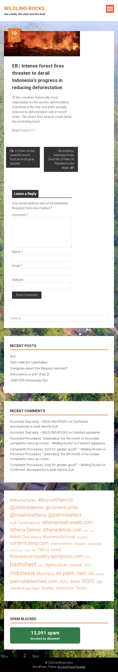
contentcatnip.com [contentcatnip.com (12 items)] (29, 543)
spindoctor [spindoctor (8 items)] (64, 588)
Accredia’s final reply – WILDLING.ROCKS (39, 422)
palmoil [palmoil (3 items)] (99, 574)
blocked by (45, 635)
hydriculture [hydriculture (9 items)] (56, 564)
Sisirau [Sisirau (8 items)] (47, 588)
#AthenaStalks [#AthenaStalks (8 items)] (23, 500)
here (32, 130)
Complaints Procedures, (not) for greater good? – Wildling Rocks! (55, 449)
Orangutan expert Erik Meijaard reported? (39, 368)
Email (17, 266)
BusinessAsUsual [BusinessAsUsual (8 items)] (59, 536)
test (12, 356)
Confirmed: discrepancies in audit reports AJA (42, 470)
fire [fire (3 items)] (34, 550)
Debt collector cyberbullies (28, 362)
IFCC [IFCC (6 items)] (87, 565)
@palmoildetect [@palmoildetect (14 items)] (65, 515)
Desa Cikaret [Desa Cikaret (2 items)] (16, 550)
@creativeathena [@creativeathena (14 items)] (28, 515)
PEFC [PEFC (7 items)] (64, 581)
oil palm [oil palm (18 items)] (65, 573)
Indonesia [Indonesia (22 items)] (22, 573)
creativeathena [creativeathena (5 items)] (61, 544)
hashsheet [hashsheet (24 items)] (23, 564)
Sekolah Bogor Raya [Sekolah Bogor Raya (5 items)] (24, 588)
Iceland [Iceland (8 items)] (75, 565)
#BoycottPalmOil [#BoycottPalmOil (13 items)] (55, 500)
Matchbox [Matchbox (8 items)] (45, 573)
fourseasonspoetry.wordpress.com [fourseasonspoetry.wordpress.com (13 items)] (46, 556)
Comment (20, 215)
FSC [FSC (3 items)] (87, 557)
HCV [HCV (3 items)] (40, 565)
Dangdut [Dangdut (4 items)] (80, 544)
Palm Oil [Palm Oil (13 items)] (85, 573)
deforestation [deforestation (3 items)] (94, 543)
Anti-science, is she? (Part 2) (29, 374)
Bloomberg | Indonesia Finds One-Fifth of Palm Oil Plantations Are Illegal (61, 159)
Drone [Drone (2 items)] (27, 550)
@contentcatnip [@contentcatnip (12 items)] (61, 507)
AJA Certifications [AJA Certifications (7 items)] (25, 523)
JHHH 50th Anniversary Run (29, 380)
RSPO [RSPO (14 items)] (88, 581)
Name (17, 252)
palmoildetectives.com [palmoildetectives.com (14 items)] (34, 581)
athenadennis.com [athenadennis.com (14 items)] (62, 530)
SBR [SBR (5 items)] (100, 582)
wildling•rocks (24, 8)
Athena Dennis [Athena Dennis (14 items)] (25, 530)
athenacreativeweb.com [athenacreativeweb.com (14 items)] (67, 522)
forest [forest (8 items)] (56, 549)
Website (17, 280)
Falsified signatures (86, 432)
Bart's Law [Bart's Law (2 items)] (89, 531)
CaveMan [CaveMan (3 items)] (82, 537)
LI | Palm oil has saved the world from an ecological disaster (22, 157)
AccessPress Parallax (72, 666)
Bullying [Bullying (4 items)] (36, 537)
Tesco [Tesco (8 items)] (81, 588)
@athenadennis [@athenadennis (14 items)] (27, 507)
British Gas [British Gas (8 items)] (19, 536)
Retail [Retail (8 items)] (75, 581)
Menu (110, 9)
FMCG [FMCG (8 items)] (43, 549)
